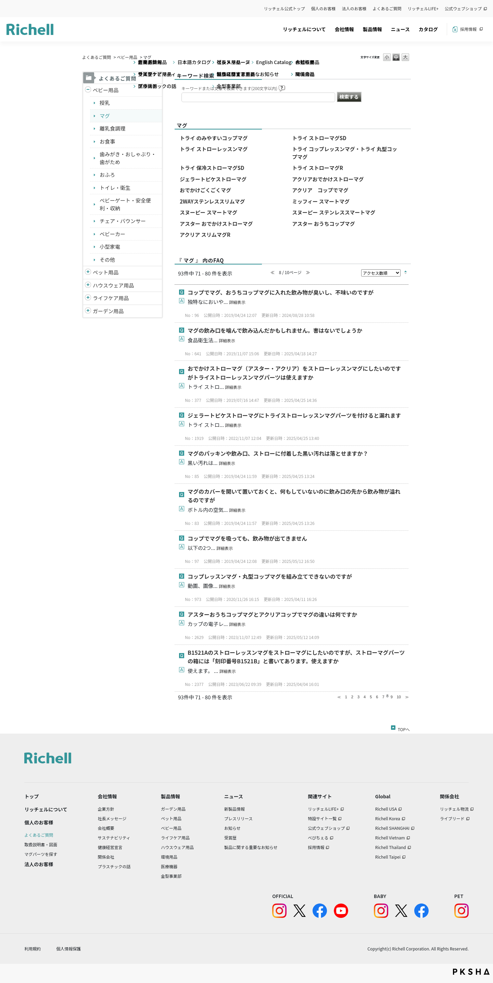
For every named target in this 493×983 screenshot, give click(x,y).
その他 (107, 259)
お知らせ (232, 828)
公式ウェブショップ (463, 8)
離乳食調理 (112, 128)
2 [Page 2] (352, 697)
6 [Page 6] (377, 697)
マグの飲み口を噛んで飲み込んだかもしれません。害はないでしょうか (275, 330)
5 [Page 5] (371, 697)
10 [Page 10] (399, 697)
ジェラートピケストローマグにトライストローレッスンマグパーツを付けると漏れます (294, 415)
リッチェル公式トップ (284, 8)
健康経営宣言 (110, 847)
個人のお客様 (323, 8)
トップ (31, 796)
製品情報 (372, 29)
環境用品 (169, 857)
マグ (105, 115)
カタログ (428, 29)
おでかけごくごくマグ (205, 190)
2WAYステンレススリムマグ (212, 201)
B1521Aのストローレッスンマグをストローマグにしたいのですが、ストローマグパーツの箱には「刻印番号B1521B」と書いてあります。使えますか (296, 656)
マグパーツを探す (40, 854)
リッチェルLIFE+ (423, 8)
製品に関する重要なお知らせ (251, 847)
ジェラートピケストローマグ (213, 179)
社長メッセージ (112, 818)
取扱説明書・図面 (40, 844)
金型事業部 (171, 876)
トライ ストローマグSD (319, 138)
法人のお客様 (354, 8)
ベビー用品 (127, 57)
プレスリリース (238, 818)
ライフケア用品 (111, 298)
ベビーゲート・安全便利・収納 (125, 204)
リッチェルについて (304, 29)
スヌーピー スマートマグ (208, 212)
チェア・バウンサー (123, 220)
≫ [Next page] (407, 697)
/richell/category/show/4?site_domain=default (88, 273)
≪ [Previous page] (339, 697)
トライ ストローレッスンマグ (214, 148)
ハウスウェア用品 (113, 285)
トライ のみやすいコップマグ (214, 138)
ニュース (400, 29)
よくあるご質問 (387, 8)
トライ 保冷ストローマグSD (212, 167)
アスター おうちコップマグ (323, 223)
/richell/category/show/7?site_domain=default (88, 286)
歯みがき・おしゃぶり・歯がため (128, 157)
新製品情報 (234, 809)
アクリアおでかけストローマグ (328, 179)
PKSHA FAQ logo (471, 971)
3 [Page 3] (358, 697)
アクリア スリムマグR (205, 234)
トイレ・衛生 (115, 187)
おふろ (107, 174)
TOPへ (404, 728)
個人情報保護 (68, 948)
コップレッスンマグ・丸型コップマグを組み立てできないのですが (270, 576)
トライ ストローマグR (317, 167)
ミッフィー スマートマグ (321, 201)
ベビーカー (112, 233)
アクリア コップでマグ (320, 190)
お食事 (107, 141)
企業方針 (106, 809)
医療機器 (169, 866)
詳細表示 (237, 302)
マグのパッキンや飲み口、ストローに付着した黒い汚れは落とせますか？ (278, 453)
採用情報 (468, 29)
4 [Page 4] (365, 697)
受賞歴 (230, 837)
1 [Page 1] (346, 697)
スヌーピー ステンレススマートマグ (333, 212)
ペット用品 (105, 272)
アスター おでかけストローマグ (216, 223)
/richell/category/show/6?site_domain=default (88, 298)
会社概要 (106, 828)
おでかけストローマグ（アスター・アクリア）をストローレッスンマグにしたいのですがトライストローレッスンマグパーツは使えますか (294, 372)
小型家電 (110, 246)
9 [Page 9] (392, 697)
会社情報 (344, 29)
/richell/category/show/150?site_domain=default (88, 311)
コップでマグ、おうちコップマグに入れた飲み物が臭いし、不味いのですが (281, 292)
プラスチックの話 (114, 866)
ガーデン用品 (108, 311)
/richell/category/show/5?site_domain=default (88, 90)
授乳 (105, 102)
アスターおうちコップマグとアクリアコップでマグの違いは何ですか (272, 614)
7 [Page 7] (383, 697)
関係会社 (106, 857)
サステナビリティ (114, 837)
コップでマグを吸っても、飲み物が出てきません (247, 538)
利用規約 (32, 948)
